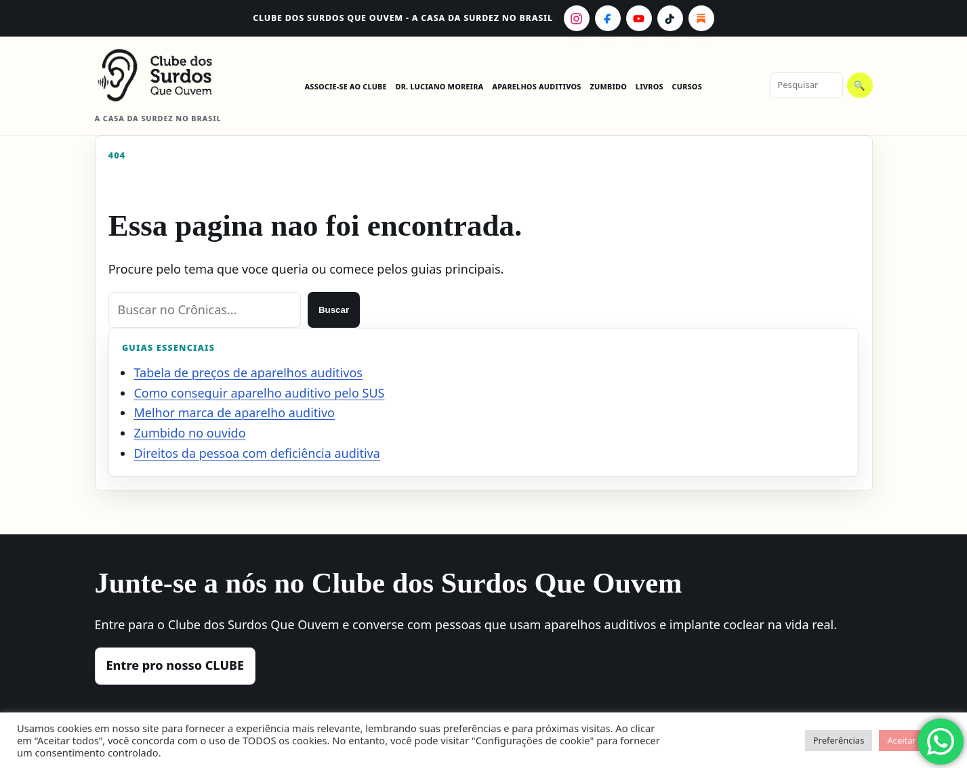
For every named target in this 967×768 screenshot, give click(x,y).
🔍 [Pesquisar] (859, 86)
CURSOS (687, 86)
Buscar (333, 310)
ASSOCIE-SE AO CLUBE (345, 86)
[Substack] (701, 18)
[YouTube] (639, 18)
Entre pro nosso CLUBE (175, 665)
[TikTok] (670, 18)
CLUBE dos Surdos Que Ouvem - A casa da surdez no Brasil (403, 18)
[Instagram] (577, 18)
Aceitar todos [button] (914, 740)
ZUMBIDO (608, 86)
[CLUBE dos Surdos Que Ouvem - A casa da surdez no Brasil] (166, 75)
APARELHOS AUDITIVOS (536, 86)
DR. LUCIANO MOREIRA (440, 86)
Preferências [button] (839, 740)
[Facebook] (608, 18)
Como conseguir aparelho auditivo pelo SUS (258, 393)
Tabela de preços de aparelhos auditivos (247, 372)
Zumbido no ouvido (189, 433)
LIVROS (649, 86)
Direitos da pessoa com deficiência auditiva (256, 453)
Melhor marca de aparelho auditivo (234, 412)
